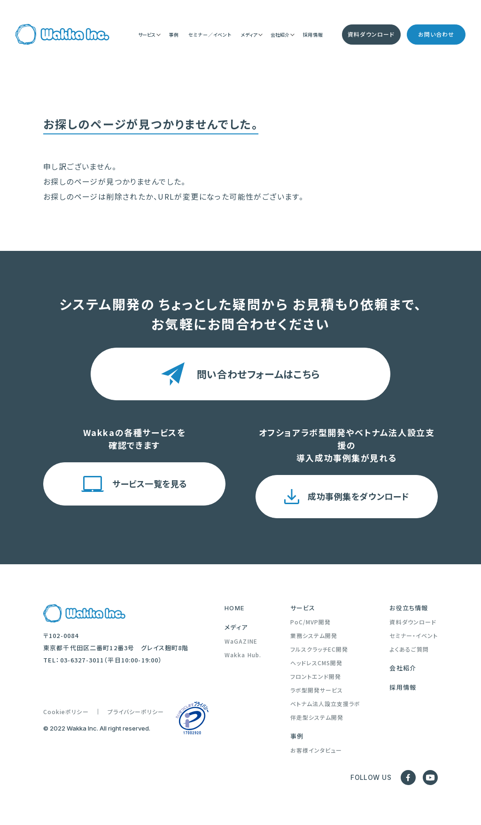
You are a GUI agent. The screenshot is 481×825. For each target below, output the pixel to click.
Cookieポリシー (66, 711)
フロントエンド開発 (315, 676)
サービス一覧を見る (149, 483)
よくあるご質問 (408, 649)
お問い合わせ (436, 35)
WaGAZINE (241, 641)
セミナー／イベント (210, 35)
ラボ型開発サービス (316, 690)
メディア (236, 627)
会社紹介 (402, 668)
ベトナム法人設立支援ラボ (325, 703)
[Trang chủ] (62, 35)
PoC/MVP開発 (310, 622)
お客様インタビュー (316, 750)
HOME (234, 608)
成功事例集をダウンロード (358, 496)
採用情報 (313, 35)
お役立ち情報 (408, 608)
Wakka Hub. (243, 655)
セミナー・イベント (413, 635)
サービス (303, 608)
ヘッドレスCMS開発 (316, 663)
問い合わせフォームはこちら (258, 374)
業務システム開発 (313, 635)
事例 (174, 35)
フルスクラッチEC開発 (319, 649)
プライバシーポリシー (136, 711)
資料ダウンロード (371, 35)
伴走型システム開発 (317, 717)
